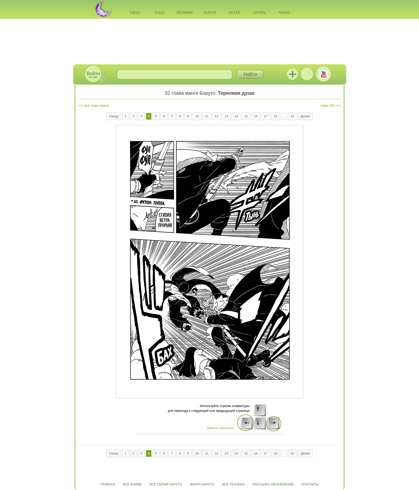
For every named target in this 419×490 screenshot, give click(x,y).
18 (275, 116)
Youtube (323, 74)
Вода (159, 13)
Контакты (310, 484)
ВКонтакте (307, 74)
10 (197, 116)
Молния (184, 13)
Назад (113, 116)
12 (216, 116)
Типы (134, 13)
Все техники (233, 484)
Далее (305, 116)
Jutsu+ (292, 74)
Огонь (259, 13)
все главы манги (96, 105)
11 (206, 116)
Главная (107, 484)
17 (265, 116)
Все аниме (132, 484)
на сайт (93, 75)
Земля (209, 13)
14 (236, 116)
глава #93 (327, 105)
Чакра (284, 13)
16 (255, 116)
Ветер (234, 13)
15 (246, 116)
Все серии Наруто (166, 484)
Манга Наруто (202, 484)
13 (226, 116)
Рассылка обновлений (273, 484)
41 (292, 116)
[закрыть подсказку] (220, 427)
